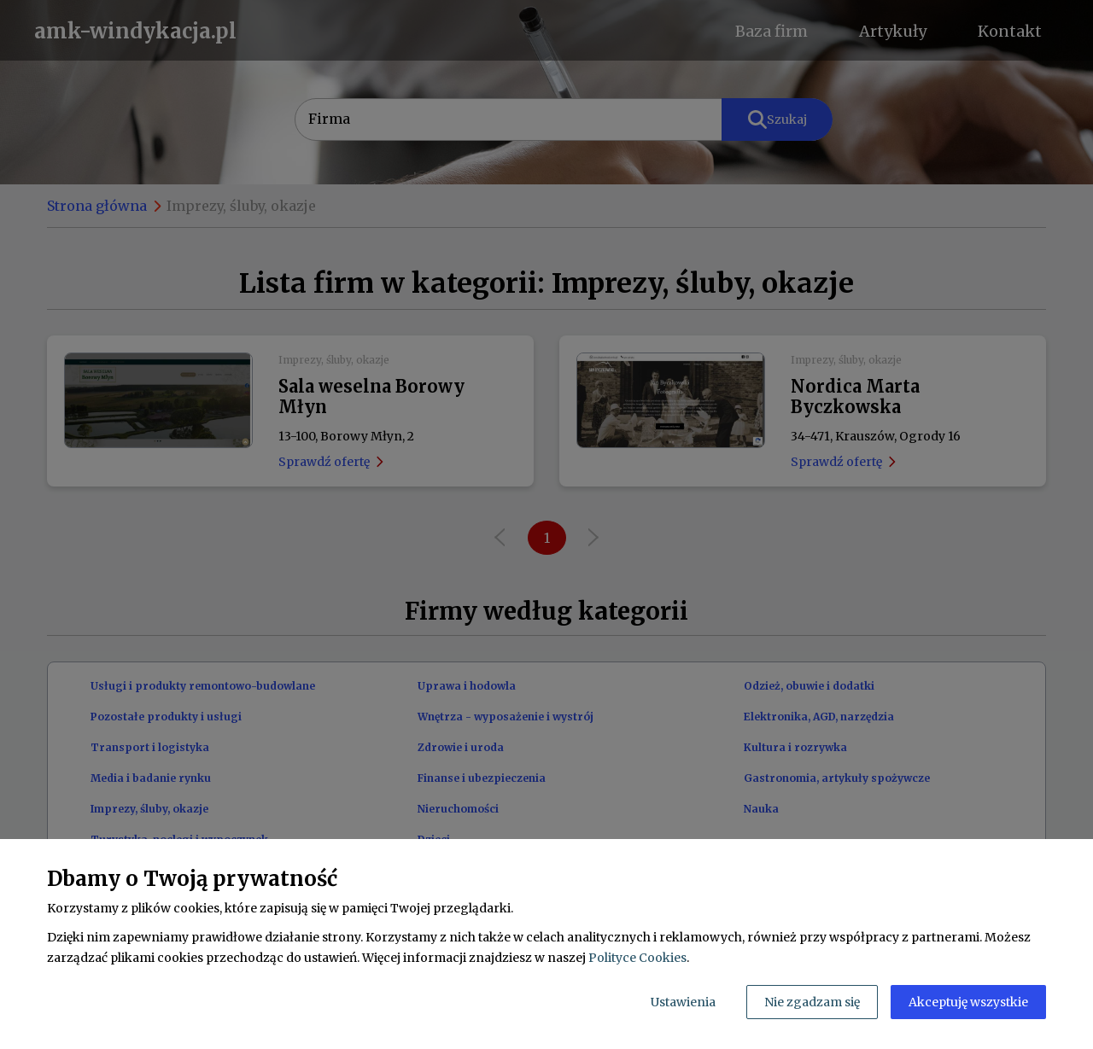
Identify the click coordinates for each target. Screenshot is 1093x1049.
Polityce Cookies (637, 957)
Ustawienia (683, 1002)
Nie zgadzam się (812, 1002)
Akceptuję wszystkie (968, 1002)
